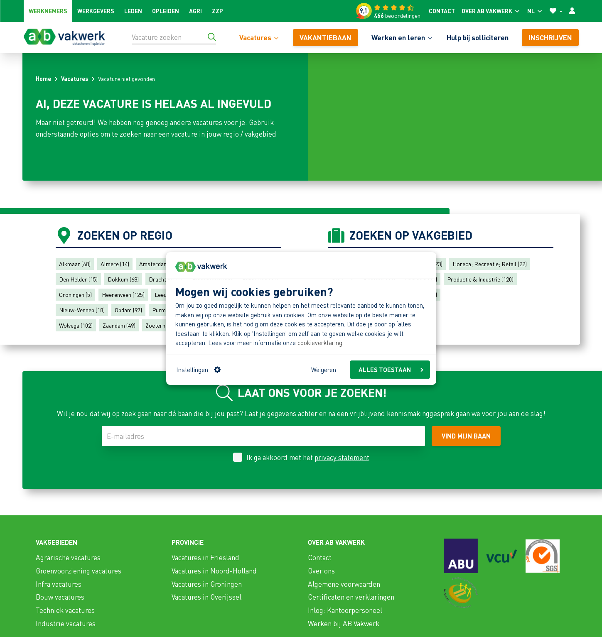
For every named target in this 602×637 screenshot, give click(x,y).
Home (43, 78)
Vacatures (74, 78)
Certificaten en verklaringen (351, 596)
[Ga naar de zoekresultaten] (212, 37)
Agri (195, 11)
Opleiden (165, 11)
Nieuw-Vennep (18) (82, 310)
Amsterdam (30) (159, 263)
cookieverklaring (319, 343)
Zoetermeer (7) (164, 325)
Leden (133, 11)
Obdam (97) (128, 310)
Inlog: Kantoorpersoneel (345, 610)
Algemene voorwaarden (344, 583)
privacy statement (342, 457)
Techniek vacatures (65, 610)
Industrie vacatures (66, 623)
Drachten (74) (165, 279)
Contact (442, 11)
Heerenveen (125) (123, 294)
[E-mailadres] (263, 436)
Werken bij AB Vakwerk (343, 623)
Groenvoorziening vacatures (78, 570)
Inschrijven (550, 37)
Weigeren (323, 369)
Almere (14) (115, 263)
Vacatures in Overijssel (206, 596)
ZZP (217, 11)
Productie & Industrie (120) (480, 279)
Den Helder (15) (78, 279)
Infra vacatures (58, 583)
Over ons (321, 570)
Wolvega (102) (76, 325)
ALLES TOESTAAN (391, 369)
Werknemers (48, 11)
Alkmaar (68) (75, 263)
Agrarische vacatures (68, 557)
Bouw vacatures (60, 596)
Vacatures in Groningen (207, 583)
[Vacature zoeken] (174, 37)
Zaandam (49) (119, 325)
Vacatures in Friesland (205, 557)
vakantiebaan (325, 37)
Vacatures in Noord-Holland (214, 570)
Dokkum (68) (123, 279)
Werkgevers (95, 11)
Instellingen (198, 369)
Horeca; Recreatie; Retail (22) (489, 263)
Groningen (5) (75, 294)
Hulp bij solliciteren (478, 37)
